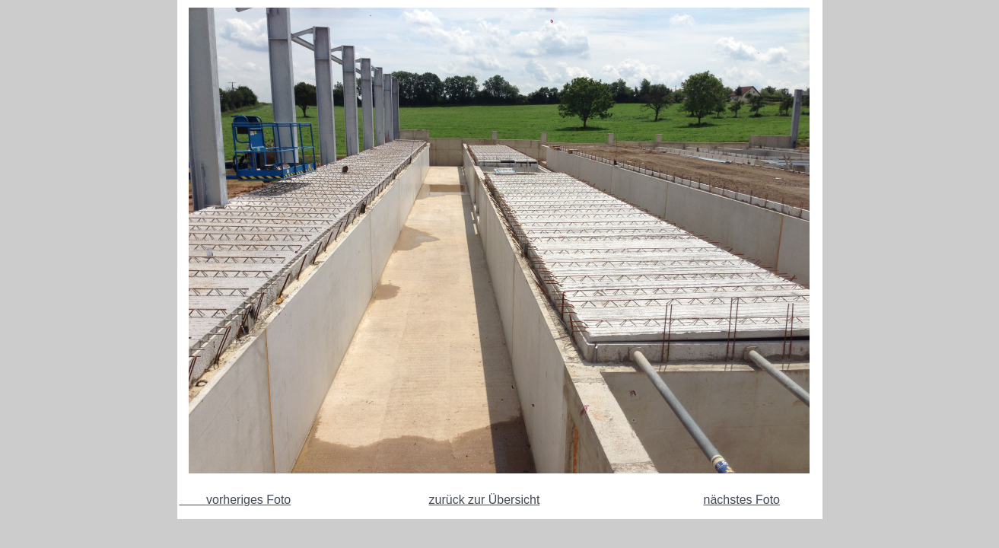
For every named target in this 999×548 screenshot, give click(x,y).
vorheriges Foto (235, 499)
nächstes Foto (742, 499)
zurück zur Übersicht (484, 499)
